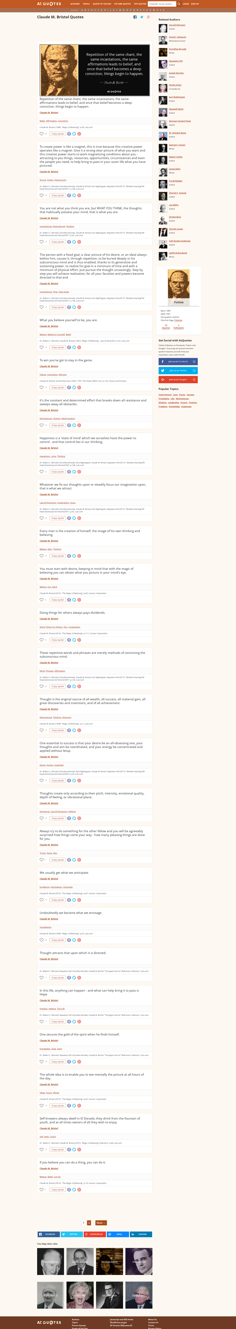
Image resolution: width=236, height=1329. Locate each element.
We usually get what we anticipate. (64, 873)
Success (190, 394)
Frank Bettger (175, 180)
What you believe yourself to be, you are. (69, 320)
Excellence (44, 887)
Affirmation (51, 120)
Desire (42, 765)
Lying (53, 456)
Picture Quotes (122, 4)
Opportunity (60, 180)
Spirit (59, 1048)
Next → (101, 1223)
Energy (50, 765)
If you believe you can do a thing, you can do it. (73, 1162)
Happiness (45, 456)
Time (55, 291)
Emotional (44, 811)
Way (55, 853)
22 (46, 599)
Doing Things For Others (51, 627)
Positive (193, 402)
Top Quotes (140, 4)
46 (46, 133)
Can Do (57, 1176)
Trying (42, 853)
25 (46, 780)
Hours (49, 1092)
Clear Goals (64, 291)
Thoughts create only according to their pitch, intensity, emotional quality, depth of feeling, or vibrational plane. (92, 795)
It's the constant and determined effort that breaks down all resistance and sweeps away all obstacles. (93, 402)
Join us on (178, 361)
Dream (184, 402)
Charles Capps (176, 228)
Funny (182, 394)
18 (46, 1061)
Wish (46, 1136)
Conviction (63, 120)
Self (41, 1136)
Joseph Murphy (176, 73)
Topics (86, 4)
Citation (178, 320)
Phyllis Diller (175, 85)
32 (46, 307)
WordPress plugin (118, 1322)
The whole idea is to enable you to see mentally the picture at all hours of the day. (92, 1076)
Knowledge (45, 1048)
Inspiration (52, 374)
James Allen (174, 168)
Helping (52, 1008)
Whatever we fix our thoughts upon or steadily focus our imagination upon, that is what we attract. (93, 486)
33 (46, 241)
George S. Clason (177, 144)
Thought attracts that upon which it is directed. (73, 953)
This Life (61, 1008)
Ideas (42, 1092)
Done (49, 853)
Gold (53, 1048)
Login (186, 4)
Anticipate (68, 887)
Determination (68, 418)
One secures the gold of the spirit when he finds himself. (80, 1034)
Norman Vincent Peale (180, 121)
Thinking (70, 226)
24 (46, 387)
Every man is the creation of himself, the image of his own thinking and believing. (90, 533)
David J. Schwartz (177, 37)
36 (46, 195)
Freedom (163, 406)
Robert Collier (176, 156)
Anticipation (56, 887)
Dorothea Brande (177, 49)
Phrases (49, 670)
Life (172, 398)
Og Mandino (175, 216)
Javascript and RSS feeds (121, 1319)
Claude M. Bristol (49, 112)
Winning (63, 374)
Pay (65, 627)
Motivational (59, 226)
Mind (54, 586)
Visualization (45, 927)
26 (46, 518)
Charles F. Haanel (177, 192)
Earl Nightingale (177, 97)
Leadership (173, 402)
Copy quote (58, 134)
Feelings (72, 811)
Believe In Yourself (56, 334)
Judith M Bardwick (178, 252)
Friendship (164, 398)
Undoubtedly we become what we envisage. (71, 913)
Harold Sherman (177, 25)
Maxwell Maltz (176, 109)
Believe (43, 334)
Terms (151, 1325)
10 (46, 1105)
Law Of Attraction (48, 502)
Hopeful (43, 1008)
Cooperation (74, 627)
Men (50, 549)
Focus (73, 502)
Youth (53, 1136)
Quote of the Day (102, 4)
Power (50, 180)
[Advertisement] (94, 30)
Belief (42, 120)
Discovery (66, 717)
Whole (56, 1092)
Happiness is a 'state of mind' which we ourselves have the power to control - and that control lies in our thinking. (88, 440)
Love (175, 394)
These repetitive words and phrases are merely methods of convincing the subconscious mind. (92, 654)
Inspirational (45, 226)
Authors (75, 4)
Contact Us (153, 1322)
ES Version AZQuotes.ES (121, 1325)
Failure (43, 374)
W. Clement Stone (177, 132)
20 (46, 347)
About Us (152, 1319)
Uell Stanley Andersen (180, 240)
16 (46, 425)
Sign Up (195, 4)
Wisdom (162, 402)
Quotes (166, 327)
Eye (49, 586)
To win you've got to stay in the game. (66, 360)
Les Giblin (174, 204)
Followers (179, 327)
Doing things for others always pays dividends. (72, 613)
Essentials (59, 765)
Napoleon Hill (176, 61)
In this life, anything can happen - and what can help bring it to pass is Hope (89, 992)
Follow (179, 302)
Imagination (63, 502)
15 (46, 900)
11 (46, 977)
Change (56, 418)
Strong (43, 180)
